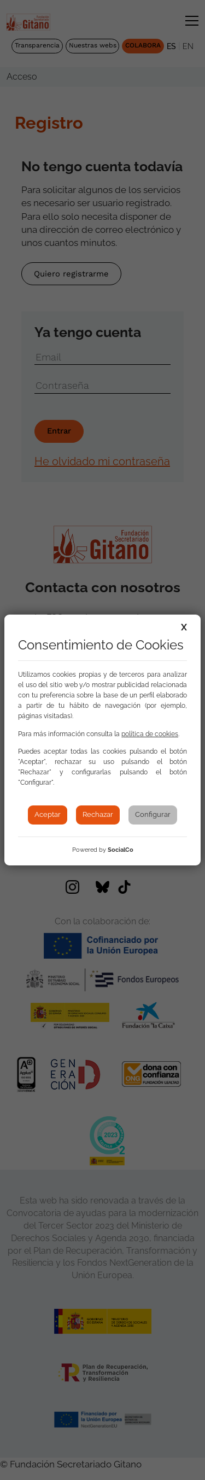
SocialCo (120, 849)
